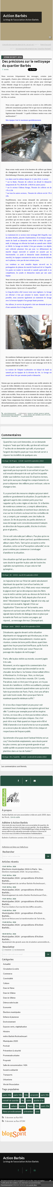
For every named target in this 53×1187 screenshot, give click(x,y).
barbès (22, 1106)
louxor (5, 1106)
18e (37, 1106)
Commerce (7, 974)
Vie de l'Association (11, 1084)
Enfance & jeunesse (11, 1017)
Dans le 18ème (9, 998)
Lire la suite (15, 817)
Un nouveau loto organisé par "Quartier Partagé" (33, 48)
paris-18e (18, 1095)
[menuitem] (21, 45)
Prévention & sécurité (12, 1051)
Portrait (6, 1046)
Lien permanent (8, 413)
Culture (6, 983)
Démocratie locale (10, 1002)
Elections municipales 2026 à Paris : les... (22, 869)
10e (26, 1095)
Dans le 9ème (8, 988)
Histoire (6, 1031)
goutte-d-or (39, 1100)
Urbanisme (7, 1079)
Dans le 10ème (9, 993)
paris (30, 415)
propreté (34, 1095)
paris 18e (45, 1095)
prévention (28, 1111)
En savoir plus (32, 1185)
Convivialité (8, 978)
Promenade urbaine (11, 1055)
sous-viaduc (6, 416)
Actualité (6, 964)
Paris (30, 1106)
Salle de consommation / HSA (15, 1065)
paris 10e (45, 1106)
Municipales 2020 (10, 1041)
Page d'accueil (45, 44)
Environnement (9, 1022)
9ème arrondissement (12, 1111)
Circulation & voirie (11, 969)
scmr (37, 1111)
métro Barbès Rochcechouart (15, 1036)
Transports (7, 1075)
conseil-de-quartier (11, 1100)
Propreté (7, 1060)
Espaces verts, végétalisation (15, 1027)
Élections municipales (11, 1012)
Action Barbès (15, 16)
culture (14, 1106)
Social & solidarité (10, 1070)
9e (22, 1100)
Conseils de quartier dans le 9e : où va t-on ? (18, 44)
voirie (28, 1100)
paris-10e (7, 1095)
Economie (7, 1007)
